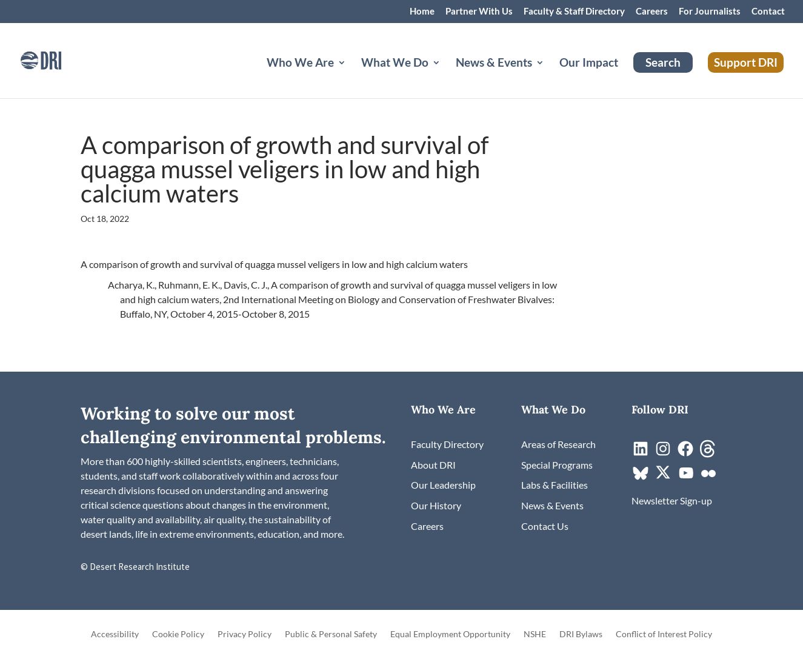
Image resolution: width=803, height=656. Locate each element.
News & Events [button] (494, 63)
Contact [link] (768, 11)
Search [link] (663, 62)
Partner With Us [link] (479, 11)
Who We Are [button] (300, 63)
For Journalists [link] (710, 11)
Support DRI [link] (746, 62)
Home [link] (422, 11)
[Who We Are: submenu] (351, 77)
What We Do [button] (394, 63)
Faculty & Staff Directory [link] (574, 11)
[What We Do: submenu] (446, 77)
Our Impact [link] (588, 63)
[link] (57, 59)
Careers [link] (652, 11)
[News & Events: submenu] (550, 77)
